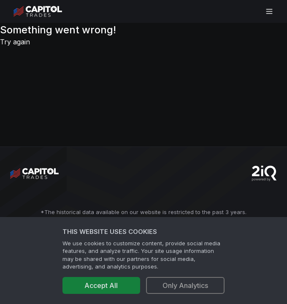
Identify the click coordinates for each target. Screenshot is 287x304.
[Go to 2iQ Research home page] (264, 173)
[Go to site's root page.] (47, 11)
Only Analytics (185, 285)
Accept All (101, 285)
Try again (15, 42)
